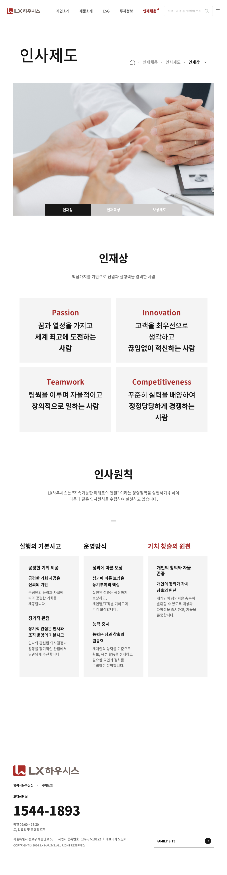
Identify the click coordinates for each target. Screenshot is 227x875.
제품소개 (86, 11)
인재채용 (149, 11)
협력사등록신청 (23, 786)
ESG (106, 11)
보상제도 (159, 209)
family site (166, 841)
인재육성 (113, 209)
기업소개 (62, 11)
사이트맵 (47, 786)
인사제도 (172, 62)
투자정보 (126, 11)
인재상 (194, 62)
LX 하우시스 (23, 11)
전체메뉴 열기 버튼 (218, 11)
